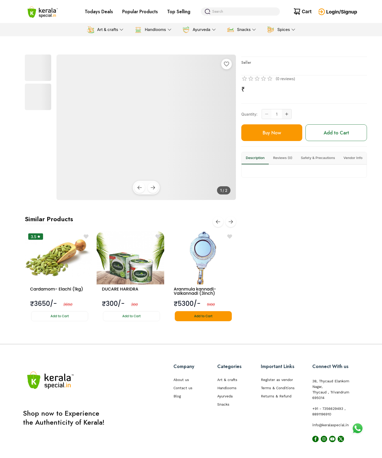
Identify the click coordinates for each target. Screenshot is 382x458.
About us (181, 380)
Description (255, 158)
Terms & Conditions (278, 388)
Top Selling (178, 11)
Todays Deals (99, 11)
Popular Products (140, 11)
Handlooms (227, 388)
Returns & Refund (276, 396)
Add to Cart (59, 316)
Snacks (223, 404)
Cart (307, 11)
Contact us (182, 388)
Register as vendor (277, 380)
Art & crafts (227, 380)
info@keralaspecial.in (330, 425)
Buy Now (272, 132)
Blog (177, 396)
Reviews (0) (282, 158)
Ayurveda (225, 396)
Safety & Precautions (318, 158)
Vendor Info (352, 158)
